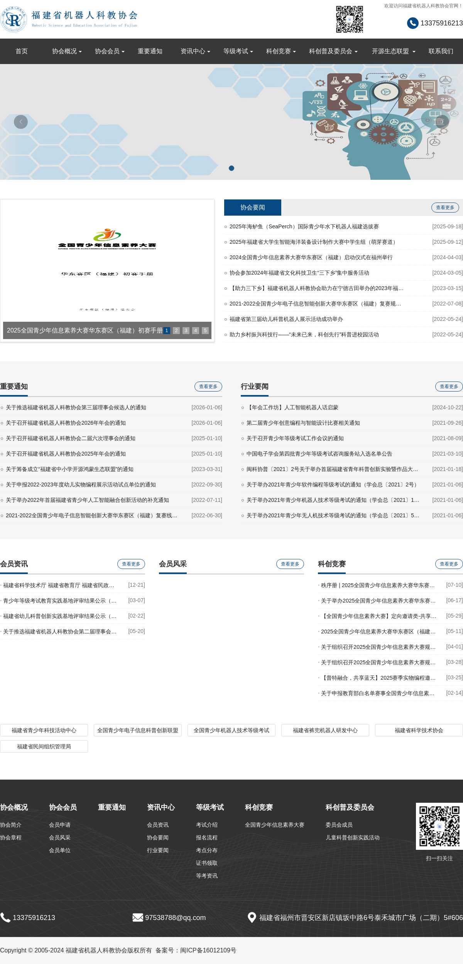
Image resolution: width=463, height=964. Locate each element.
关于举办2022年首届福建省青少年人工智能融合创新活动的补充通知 (87, 500)
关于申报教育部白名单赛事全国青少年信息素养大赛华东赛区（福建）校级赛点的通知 (378, 693)
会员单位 (60, 850)
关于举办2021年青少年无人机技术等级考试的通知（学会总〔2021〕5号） (334, 515)
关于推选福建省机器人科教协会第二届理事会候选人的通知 (60, 631)
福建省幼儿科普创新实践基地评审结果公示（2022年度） (60, 616)
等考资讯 (207, 876)
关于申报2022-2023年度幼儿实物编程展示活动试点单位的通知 (81, 484)
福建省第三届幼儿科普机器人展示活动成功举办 (286, 319)
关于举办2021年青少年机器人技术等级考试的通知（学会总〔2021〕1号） (334, 500)
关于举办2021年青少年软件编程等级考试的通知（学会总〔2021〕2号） (333, 484)
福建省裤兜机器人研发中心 (325, 730)
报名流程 (207, 837)
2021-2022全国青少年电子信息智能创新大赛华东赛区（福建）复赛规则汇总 (317, 304)
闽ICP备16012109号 (208, 950)
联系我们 (441, 51)
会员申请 (60, 825)
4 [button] (195, 330)
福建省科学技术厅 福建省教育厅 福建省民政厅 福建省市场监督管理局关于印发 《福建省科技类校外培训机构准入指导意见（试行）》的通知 (60, 585)
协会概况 (67, 51)
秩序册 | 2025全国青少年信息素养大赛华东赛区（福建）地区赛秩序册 (378, 585)
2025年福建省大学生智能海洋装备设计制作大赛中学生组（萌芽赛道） (314, 242)
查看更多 (445, 207)
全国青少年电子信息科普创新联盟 (137, 730)
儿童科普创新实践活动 (353, 837)
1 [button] (167, 330)
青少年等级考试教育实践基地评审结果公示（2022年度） (60, 600)
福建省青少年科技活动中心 (44, 730)
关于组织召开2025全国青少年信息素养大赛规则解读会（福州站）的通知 (378, 662)
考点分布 (207, 850)
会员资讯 (158, 825)
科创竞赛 (281, 51)
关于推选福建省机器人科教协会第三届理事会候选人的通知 (76, 407)
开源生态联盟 (394, 51)
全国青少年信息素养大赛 (274, 825)
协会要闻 (252, 207)
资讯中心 (196, 51)
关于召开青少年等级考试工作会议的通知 (295, 438)
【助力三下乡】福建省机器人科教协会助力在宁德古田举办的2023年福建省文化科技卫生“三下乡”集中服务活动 (317, 288)
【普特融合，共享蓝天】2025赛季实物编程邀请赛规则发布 (378, 677)
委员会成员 (339, 825)
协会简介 (11, 825)
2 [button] (176, 330)
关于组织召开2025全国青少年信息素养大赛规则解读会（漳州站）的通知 (378, 646)
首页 (21, 51)
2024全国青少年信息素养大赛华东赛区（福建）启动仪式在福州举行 (311, 257)
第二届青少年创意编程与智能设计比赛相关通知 (303, 423)
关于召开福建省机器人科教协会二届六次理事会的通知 (70, 438)
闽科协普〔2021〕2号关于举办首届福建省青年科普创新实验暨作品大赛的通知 (334, 469)
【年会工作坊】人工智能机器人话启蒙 (292, 407)
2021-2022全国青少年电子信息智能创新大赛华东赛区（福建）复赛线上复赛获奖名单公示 (93, 515)
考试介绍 (207, 825)
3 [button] (186, 330)
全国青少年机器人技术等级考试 (231, 730)
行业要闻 (158, 850)
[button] (231, 168)
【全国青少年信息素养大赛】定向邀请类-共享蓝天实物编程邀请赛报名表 (378, 616)
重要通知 (150, 51)
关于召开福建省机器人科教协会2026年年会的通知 (66, 423)
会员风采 (60, 837)
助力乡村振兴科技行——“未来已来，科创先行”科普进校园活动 (304, 334)
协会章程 (11, 837)
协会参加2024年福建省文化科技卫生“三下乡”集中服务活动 (299, 273)
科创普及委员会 (333, 51)
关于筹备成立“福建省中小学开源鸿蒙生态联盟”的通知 (69, 469)
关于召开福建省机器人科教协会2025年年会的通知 (66, 454)
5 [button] (205, 330)
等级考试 (238, 51)
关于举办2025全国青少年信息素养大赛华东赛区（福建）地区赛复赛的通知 (378, 600)
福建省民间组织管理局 (44, 746)
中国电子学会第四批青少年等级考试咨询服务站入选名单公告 (319, 454)
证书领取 (207, 863)
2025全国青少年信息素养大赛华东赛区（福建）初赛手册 (378, 631)
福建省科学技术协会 (419, 730)
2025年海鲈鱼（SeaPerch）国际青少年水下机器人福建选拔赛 (304, 226)
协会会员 (110, 51)
